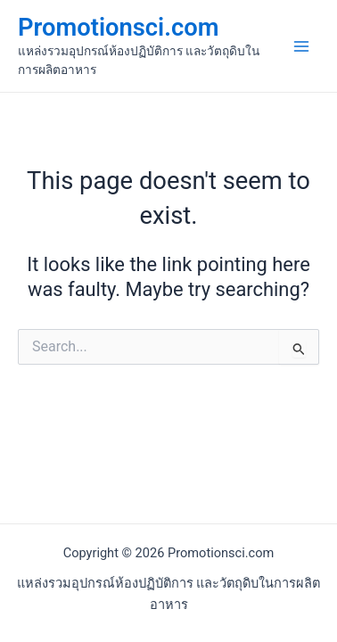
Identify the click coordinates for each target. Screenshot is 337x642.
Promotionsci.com (118, 27)
